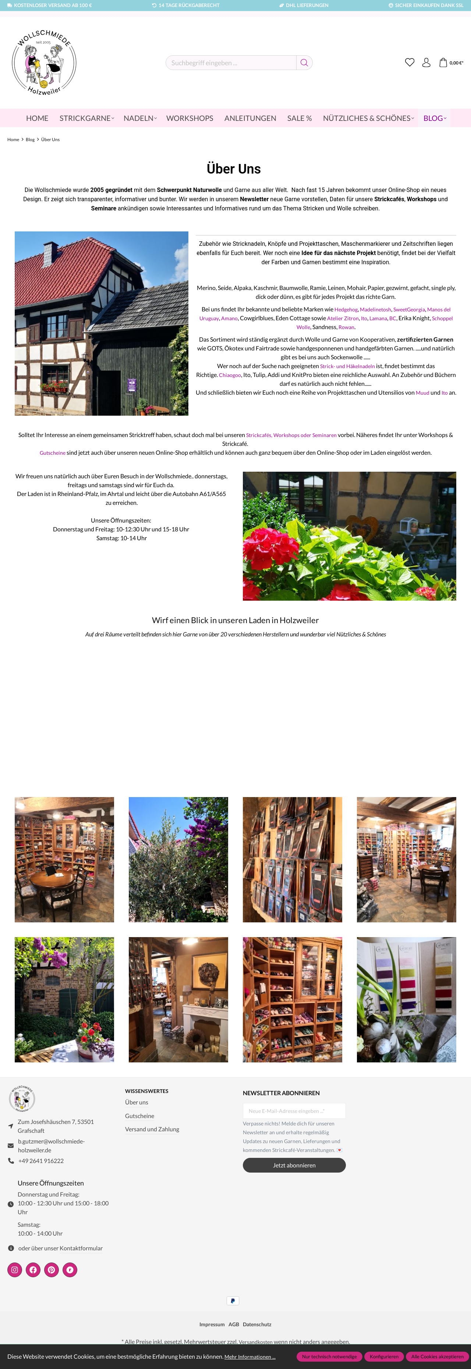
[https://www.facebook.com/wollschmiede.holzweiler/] (33, 1274)
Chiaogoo (241, 374)
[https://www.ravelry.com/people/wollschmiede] (70, 1274)
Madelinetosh (378, 308)
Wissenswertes (149, 1091)
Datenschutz (260, 1328)
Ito (391, 317)
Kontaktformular (81, 1252)
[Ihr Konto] (423, 63)
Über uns (136, 1102)
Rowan (369, 326)
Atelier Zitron (368, 317)
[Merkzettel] (405, 63)
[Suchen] (302, 62)
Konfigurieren (384, 1356)
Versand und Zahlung (152, 1129)
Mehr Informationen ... (252, 1356)
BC (423, 317)
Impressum (209, 1328)
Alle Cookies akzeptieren (437, 1356)
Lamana (407, 317)
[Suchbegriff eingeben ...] (228, 62)
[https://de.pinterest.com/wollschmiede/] (51, 1274)
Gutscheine (53, 452)
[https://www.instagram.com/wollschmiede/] (14, 1274)
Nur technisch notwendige (329, 1356)
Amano (252, 317)
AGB (233, 1328)
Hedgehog (345, 308)
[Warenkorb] (450, 63)
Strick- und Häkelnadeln (347, 365)
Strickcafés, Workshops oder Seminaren (294, 434)
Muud (430, 392)
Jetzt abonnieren (294, 1165)
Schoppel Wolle (312, 326)
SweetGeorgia (415, 308)
